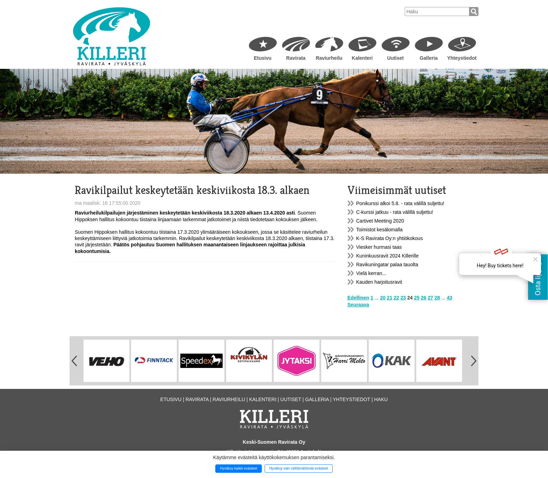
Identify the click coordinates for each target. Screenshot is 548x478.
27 (430, 297)
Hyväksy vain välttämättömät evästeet (298, 468)
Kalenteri (362, 58)
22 (396, 297)
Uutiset (395, 58)
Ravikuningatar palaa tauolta (387, 264)
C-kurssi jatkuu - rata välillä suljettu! (394, 212)
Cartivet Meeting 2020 (380, 221)
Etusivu (263, 58)
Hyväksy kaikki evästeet (238, 468)
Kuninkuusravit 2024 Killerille (387, 256)
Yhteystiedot (461, 58)
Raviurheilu (329, 58)
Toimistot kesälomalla (379, 229)
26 (423, 297)
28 (437, 297)
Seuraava (358, 304)
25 (417, 297)
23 (403, 297)
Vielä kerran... (371, 273)
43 (449, 297)
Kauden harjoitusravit (379, 282)
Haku (381, 399)
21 (389, 297)
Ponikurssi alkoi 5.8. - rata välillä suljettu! (400, 203)
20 (382, 297)
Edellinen (358, 297)
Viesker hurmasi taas (379, 247)
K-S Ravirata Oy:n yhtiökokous (389, 238)
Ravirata (295, 58)
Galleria (429, 58)
